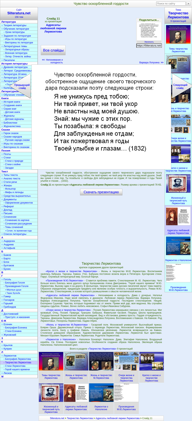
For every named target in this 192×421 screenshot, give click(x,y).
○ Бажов (6, 254)
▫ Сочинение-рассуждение (18, 223)
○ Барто (5, 258)
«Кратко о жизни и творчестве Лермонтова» (71, 271)
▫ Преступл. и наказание (17, 317)
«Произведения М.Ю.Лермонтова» (64, 280)
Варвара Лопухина (151, 62)
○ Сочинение (8, 216)
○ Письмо (7, 213)
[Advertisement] (101, 37)
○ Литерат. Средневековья (16, 70)
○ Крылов (6, 345)
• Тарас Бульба (12, 293)
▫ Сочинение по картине (16, 220)
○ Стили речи (9, 181)
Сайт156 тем (19, 13)
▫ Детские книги (12, 112)
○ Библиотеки (9, 122)
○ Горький (7, 303)
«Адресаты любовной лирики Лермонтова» (70, 295)
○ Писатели (8, 60)
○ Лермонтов (8, 355)
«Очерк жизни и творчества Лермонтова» (68, 310)
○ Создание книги (11, 105)
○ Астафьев (8, 248)
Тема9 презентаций (178, 15)
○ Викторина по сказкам (15, 147)
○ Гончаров (7, 299)
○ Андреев (7, 244)
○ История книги (10, 101)
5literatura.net (57, 418)
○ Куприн (6, 348)
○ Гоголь (6, 279)
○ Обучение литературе (15, 28)
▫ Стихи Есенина (12, 331)
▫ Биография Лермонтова (17, 359)
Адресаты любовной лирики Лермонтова (53, 28)
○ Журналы (8, 115)
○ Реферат (7, 206)
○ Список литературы (13, 234)
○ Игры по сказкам (12, 143)
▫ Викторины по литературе (18, 42)
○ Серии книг (8, 108)
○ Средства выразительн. (16, 195)
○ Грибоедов (8, 306)
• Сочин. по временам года (18, 230)
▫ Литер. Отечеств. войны (17, 56)
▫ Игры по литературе (15, 39)
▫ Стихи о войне (12, 164)
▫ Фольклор (10, 188)
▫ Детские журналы (14, 119)
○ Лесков (6, 373)
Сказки (5, 129)
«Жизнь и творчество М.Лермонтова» (67, 324)
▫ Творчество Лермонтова (17, 362)
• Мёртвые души (13, 290)
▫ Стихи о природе (13, 161)
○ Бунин (6, 268)
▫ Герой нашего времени (17, 369)
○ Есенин (6, 324)
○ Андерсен (8, 241)
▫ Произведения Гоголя (16, 286)
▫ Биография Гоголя (14, 282)
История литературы (14, 63)
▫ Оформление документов (18, 202)
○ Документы (8, 199)
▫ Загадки (9, 168)
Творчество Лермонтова (80, 418)
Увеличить (149, 41)
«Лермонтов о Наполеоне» (61, 339)
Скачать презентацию (101, 192)
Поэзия (5, 150)
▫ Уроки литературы (14, 32)
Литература (8, 21)
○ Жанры (6, 185)
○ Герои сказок (10, 133)
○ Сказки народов (11, 136)
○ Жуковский (8, 334)
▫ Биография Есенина (15, 327)
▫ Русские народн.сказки (17, 140)
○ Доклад (6, 209)
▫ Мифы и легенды (14, 192)
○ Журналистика (10, 126)
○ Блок (5, 261)
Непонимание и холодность (52, 61)
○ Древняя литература (14, 67)
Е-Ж (3, 320)
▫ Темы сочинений (13, 227)
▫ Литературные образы (16, 49)
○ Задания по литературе (16, 35)
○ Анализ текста (10, 178)
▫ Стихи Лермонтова (14, 366)
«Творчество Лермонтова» (102, 348)
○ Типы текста (9, 175)
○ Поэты (6, 154)
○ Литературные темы (14, 46)
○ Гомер (6, 296)
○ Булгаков (7, 265)
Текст (4, 171)
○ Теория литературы (13, 25)
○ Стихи (6, 157)
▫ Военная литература (15, 53)
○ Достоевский (9, 313)
